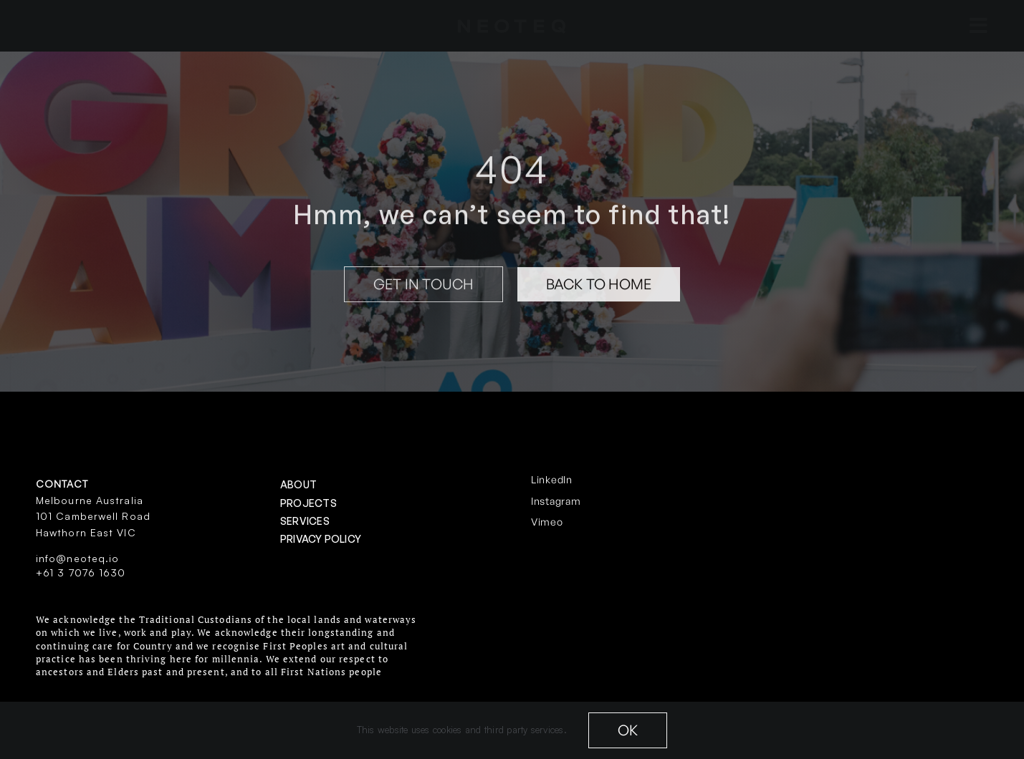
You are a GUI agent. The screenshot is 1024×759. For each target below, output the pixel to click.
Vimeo (547, 522)
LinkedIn (552, 479)
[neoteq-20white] (511, 25)
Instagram (555, 501)
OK (628, 730)
